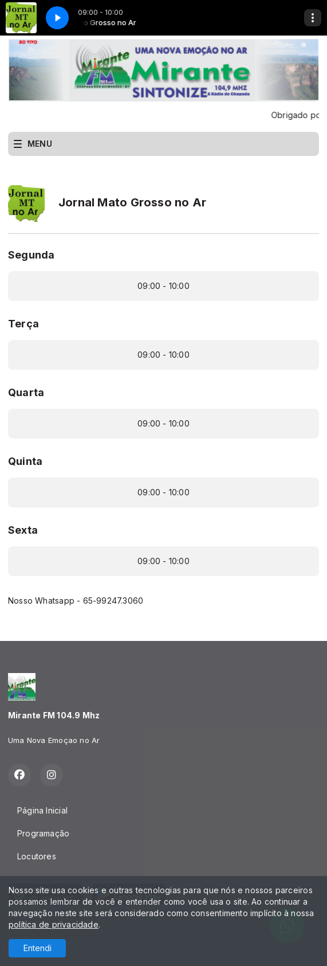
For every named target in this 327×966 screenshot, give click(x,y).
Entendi (37, 948)
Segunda (31, 255)
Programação (43, 833)
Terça (23, 324)
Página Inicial (42, 810)
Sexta (23, 530)
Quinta (25, 461)
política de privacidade (54, 924)
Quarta (26, 392)
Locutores (36, 856)
